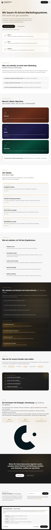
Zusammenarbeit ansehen (8, 26)
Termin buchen (44, 2)
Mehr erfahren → (7, 192)
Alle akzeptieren (44, 526)
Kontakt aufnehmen (21, 26)
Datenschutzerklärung (38, 498)
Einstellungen (5, 526)
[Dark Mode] (39, 2)
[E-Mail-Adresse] (35, 493)
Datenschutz (43, 511)
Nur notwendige (35, 526)
